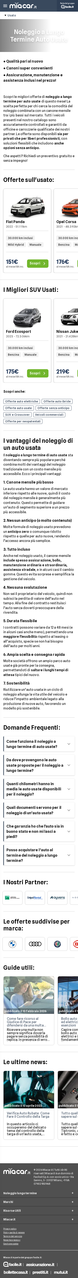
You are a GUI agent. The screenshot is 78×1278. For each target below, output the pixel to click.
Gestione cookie (11, 1243)
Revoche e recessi (11, 1240)
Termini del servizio (12, 1236)
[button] (5, 6)
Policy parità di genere (14, 1232)
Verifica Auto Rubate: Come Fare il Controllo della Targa (28, 1115)
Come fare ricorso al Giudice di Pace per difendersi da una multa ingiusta (25, 1024)
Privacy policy (9, 1228)
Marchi (8, 1202)
